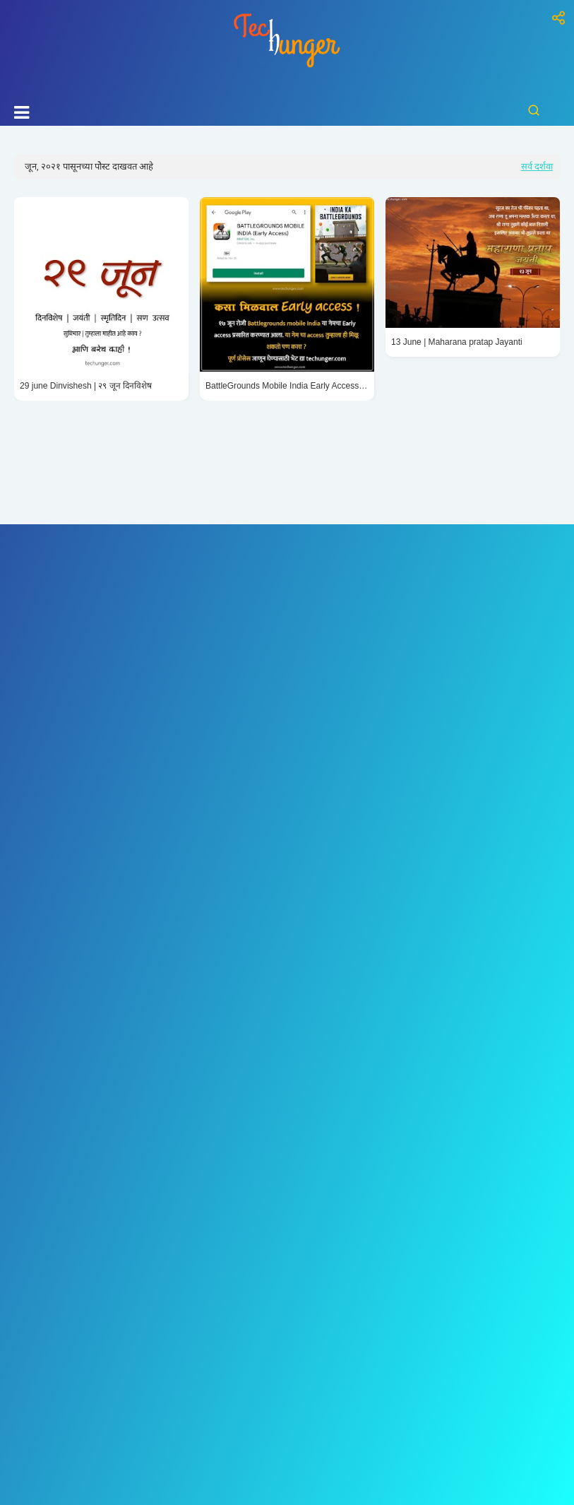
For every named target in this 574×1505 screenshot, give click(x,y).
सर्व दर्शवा (537, 166)
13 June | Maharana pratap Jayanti (456, 342)
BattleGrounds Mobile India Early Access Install (287, 386)
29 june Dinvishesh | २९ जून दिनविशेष (86, 386)
